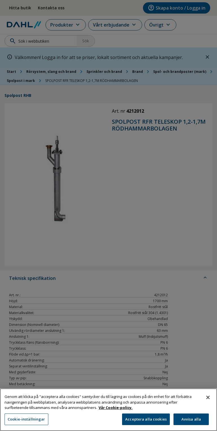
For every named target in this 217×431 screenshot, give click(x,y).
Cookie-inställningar (26, 422)
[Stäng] (208, 400)
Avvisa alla (191, 422)
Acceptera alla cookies (146, 422)
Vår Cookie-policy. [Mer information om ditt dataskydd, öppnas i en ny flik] (116, 410)
